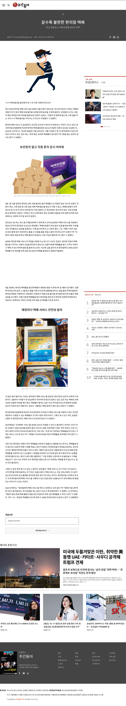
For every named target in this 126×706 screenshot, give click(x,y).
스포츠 (60, 664)
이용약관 (45, 690)
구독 (103, 82)
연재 (93, 653)
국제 (76, 657)
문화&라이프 (62, 660)
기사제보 (112, 653)
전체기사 (61, 667)
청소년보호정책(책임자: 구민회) (72, 690)
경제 (76, 653)
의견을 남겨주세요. (14, 521)
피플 (76, 664)
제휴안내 (32, 690)
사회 (59, 657)
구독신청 (112, 657)
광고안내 (112, 660)
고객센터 (38, 690)
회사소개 (10, 690)
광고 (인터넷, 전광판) (21, 690)
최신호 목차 (96, 657)
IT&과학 (78, 660)
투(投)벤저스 (92, 82)
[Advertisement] (36, 269)
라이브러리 (96, 660)
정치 (59, 653)
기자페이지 (96, 664)
